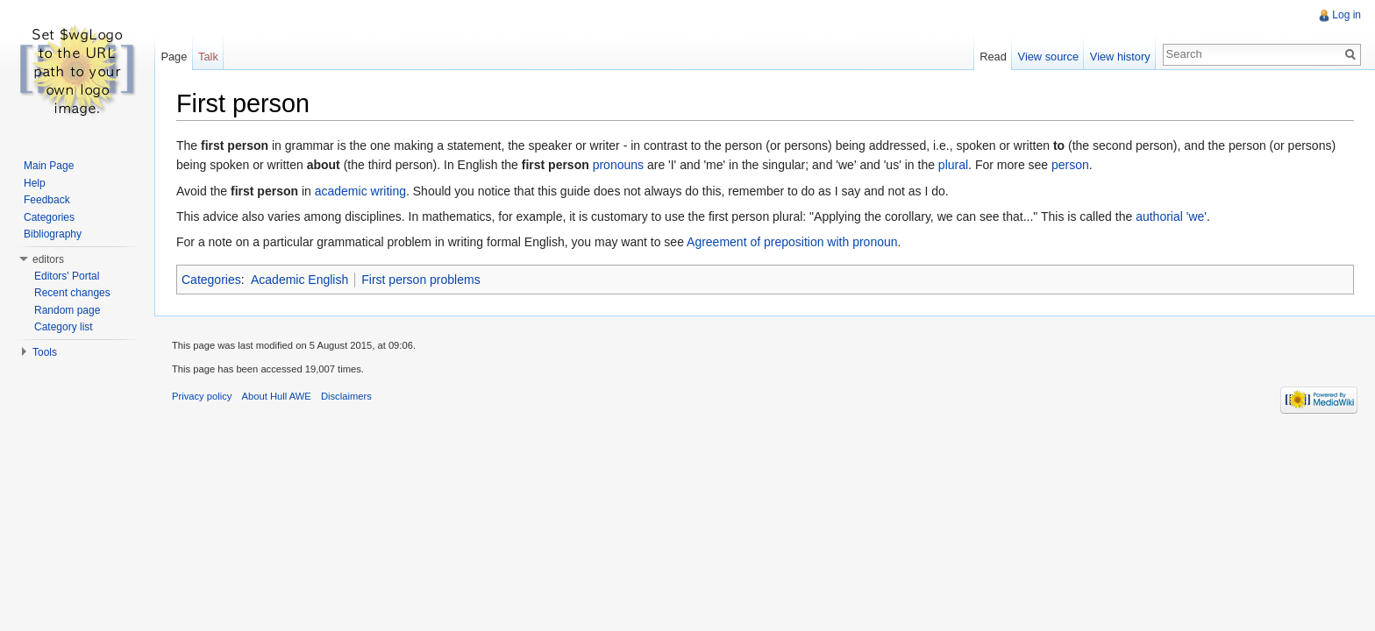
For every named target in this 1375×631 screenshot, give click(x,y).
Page (173, 56)
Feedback (47, 200)
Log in (1346, 15)
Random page (67, 310)
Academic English (299, 280)
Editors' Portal (66, 276)
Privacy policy (202, 396)
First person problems (420, 280)
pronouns (618, 165)
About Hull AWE (276, 396)
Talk (208, 56)
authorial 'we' (1171, 216)
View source (1048, 56)
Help (35, 183)
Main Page (49, 166)
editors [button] (48, 259)
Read (993, 56)
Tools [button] (44, 352)
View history (1120, 56)
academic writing (360, 191)
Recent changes (72, 293)
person (1070, 165)
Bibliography (53, 234)
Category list (63, 327)
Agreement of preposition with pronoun (792, 242)
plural (953, 165)
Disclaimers (346, 396)
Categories (211, 280)
